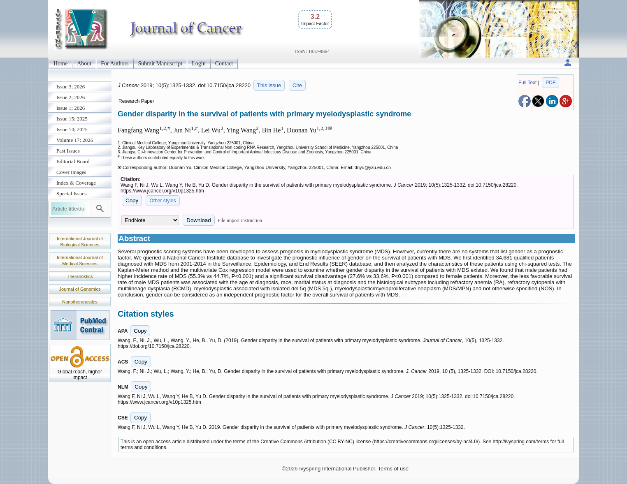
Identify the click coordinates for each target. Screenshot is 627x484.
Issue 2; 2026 (70, 97)
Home (60, 63)
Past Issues (68, 151)
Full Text (527, 83)
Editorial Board (73, 161)
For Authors (114, 63)
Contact (224, 63)
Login (198, 63)
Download (198, 220)
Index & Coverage (76, 183)
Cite (297, 85)
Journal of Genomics (80, 289)
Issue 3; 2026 (70, 86)
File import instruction (240, 220)
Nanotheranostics (80, 301)
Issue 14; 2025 (72, 129)
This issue (269, 85)
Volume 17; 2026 (74, 140)
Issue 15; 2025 (72, 119)
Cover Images (71, 172)
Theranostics (80, 276)
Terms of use (393, 468)
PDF (550, 83)
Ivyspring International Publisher (337, 468)
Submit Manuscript (160, 63)
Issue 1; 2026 (70, 108)
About (84, 63)
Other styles (162, 201)
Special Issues (71, 193)
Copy (131, 200)
